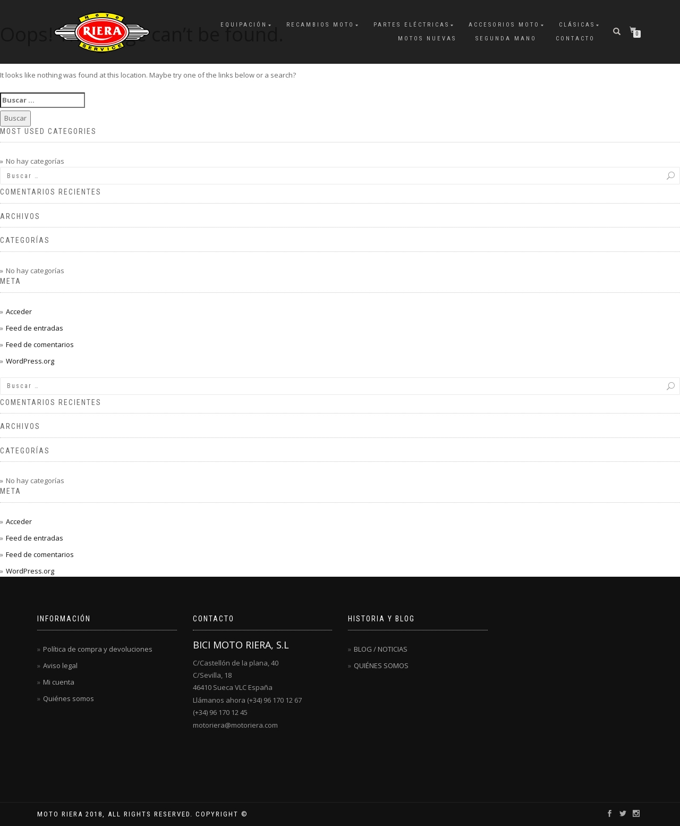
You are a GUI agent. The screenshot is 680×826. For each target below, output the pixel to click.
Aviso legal (60, 665)
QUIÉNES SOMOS (381, 665)
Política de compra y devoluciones (97, 649)
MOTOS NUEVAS (427, 38)
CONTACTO (575, 38)
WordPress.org (30, 361)
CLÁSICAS (577, 24)
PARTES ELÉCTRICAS (411, 24)
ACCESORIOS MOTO (504, 24)
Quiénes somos (68, 698)
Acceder (19, 311)
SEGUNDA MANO (506, 38)
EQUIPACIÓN (243, 24)
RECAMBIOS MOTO (320, 24)
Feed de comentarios (40, 344)
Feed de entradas (34, 328)
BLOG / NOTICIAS (380, 649)
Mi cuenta (58, 682)
